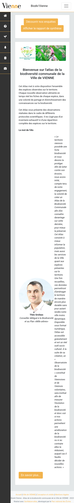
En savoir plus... (31, 475)
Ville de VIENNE (29, 495)
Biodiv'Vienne (39, 6)
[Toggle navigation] (66, 5)
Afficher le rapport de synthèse (42, 28)
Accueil (18, 495)
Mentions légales (62, 495)
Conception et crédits (45, 495)
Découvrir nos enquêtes (41, 21)
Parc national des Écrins (61, 501)
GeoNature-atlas (30, 501)
